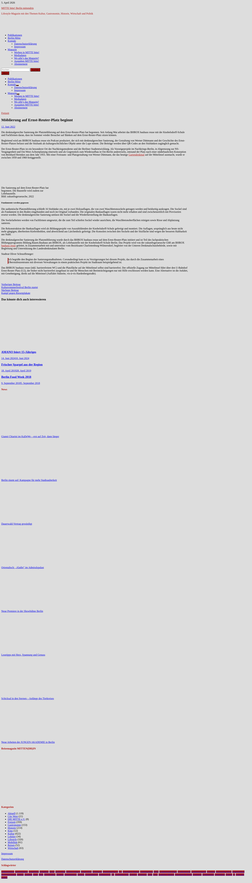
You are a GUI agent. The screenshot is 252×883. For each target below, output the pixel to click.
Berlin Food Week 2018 (16, 377)
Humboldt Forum (8, 874)
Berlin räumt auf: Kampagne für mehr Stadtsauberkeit (29, 480)
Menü (5, 73)
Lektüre (12, 836)
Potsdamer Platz (122, 874)
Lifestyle (12, 839)
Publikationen (15, 35)
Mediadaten (20, 55)
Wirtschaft (13, 848)
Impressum (20, 46)
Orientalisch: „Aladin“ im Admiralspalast (22, 567)
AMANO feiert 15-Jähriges (18, 352)
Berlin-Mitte (14, 38)
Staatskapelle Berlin (183, 874)
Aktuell (11, 813)
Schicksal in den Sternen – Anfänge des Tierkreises (27, 698)
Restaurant (142, 874)
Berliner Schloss (73, 871)
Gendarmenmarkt (198, 871)
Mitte (41, 874)
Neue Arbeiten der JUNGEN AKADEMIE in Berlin (28, 742)
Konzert (20, 874)
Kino (10, 830)
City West (13, 816)
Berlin (52, 871)
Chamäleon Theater (131, 871)
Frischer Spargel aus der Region (22, 364)
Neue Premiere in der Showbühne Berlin (22, 611)
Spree (155, 874)
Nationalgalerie (91, 874)
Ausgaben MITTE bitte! (26, 61)
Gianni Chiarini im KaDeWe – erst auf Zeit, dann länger (30, 436)
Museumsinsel (70, 874)
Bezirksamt (97, 871)
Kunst (35, 874)
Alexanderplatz (21, 871)
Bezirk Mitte (86, 871)
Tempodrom (220, 874)
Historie (12, 827)
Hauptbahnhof (238, 871)
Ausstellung (34, 871)
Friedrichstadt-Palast (168, 871)
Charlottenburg (146, 871)
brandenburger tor (110, 871)
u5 (234, 874)
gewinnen (211, 871)
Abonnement (20, 64)
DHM (156, 871)
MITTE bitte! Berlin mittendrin (17, 8)
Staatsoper (197, 874)
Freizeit (5, 113)
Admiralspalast (7, 871)
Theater (229, 874)
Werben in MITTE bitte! (26, 52)
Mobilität (12, 842)
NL (112, 874)
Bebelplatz (44, 871)
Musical (80, 874)
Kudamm (28, 874)
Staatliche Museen (166, 874)
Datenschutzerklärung (25, 43)
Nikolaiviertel (105, 874)
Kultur (11, 833)
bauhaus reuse (8, 245)
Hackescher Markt (224, 871)
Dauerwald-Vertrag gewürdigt (16, 523)
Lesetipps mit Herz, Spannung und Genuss (23, 654)
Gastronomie (14, 825)
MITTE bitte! (50, 874)
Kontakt (12, 40)
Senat (150, 874)
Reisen (11, 845)
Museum (60, 874)
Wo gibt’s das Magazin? (26, 58)
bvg (120, 871)
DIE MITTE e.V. (16, 819)
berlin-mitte (60, 871)
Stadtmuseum (208, 874)
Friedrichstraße (184, 871)
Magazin (12, 49)
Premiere (133, 874)
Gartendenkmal (136, 154)
